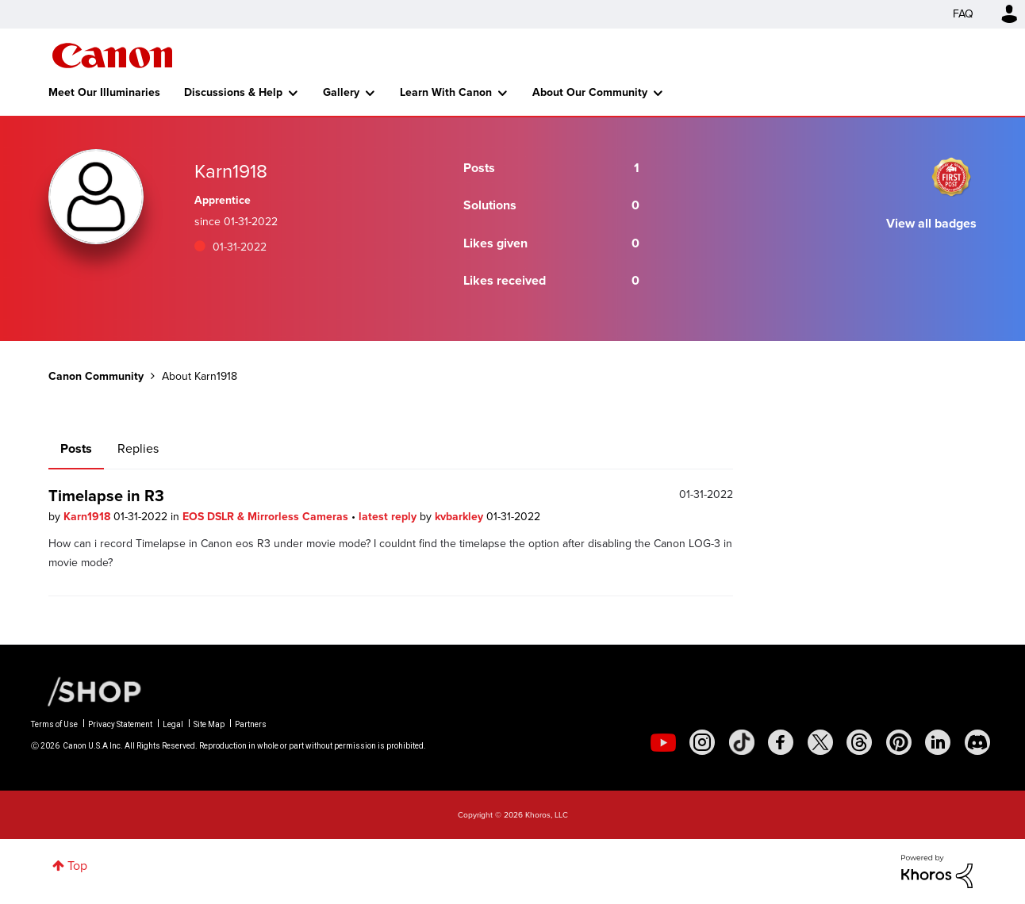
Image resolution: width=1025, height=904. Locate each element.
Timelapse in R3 (106, 496)
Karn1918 (88, 516)
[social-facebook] (780, 742)
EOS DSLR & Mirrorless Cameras (266, 516)
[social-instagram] (702, 742)
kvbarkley (460, 516)
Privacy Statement (120, 724)
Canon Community (112, 55)
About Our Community (589, 92)
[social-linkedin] (937, 742)
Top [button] (77, 865)
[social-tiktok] (741, 742)
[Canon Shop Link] (86, 691)
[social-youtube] (663, 742)
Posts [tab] (76, 448)
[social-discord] (977, 742)
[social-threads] (859, 742)
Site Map (209, 724)
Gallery (341, 92)
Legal (173, 724)
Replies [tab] (138, 448)
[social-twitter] (820, 742)
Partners (251, 724)
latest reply (389, 516)
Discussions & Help (233, 92)
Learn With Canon (446, 92)
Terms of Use (54, 724)
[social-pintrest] (899, 742)
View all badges (931, 223)
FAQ (963, 14)
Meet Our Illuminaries (104, 92)
